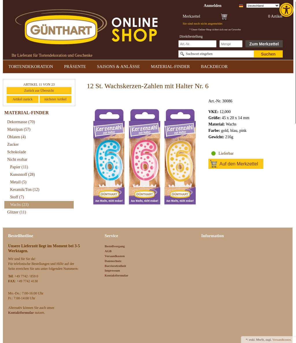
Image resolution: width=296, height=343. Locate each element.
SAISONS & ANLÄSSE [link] (118, 66)
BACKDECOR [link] (214, 66)
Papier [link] (19, 167)
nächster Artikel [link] (55, 99)
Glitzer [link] (16, 212)
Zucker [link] (13, 144)
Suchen (268, 54)
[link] (287, 10)
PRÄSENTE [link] (75, 66)
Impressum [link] (112, 270)
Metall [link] (18, 182)
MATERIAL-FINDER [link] (170, 66)
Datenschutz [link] (113, 261)
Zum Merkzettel (264, 44)
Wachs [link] (19, 204)
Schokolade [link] (16, 152)
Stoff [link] (17, 197)
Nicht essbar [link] (17, 159)
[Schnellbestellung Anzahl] (231, 43)
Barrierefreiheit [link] (115, 266)
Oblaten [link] (16, 137)
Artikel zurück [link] (22, 99)
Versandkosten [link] (115, 256)
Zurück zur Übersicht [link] (39, 90)
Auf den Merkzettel (238, 163)
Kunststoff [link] (22, 174)
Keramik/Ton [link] (24, 189)
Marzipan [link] (18, 129)
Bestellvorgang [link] (115, 246)
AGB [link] (108, 251)
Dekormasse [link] (21, 122)
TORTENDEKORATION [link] (30, 66)
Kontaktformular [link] (116, 275)
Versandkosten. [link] (282, 339)
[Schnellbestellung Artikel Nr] (197, 43)
